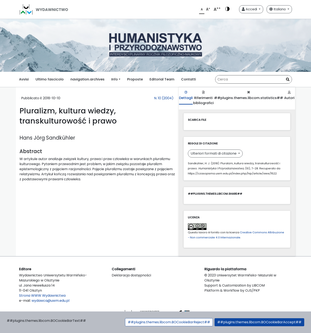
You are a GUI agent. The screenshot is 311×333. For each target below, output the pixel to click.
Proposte (135, 79)
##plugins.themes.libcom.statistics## (248, 95)
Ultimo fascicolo (50, 79)
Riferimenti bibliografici (203, 98)
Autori (289, 95)
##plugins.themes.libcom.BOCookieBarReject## (169, 322)
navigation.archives (87, 79)
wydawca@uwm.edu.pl (50, 300)
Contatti (188, 79)
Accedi (250, 9)
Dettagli (186, 95)
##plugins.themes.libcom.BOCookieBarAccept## (259, 322)
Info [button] (114, 79)
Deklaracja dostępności (131, 275)
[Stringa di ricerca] (253, 79)
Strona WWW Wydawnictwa (42, 295)
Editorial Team (162, 79)
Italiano (278, 9)
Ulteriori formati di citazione (214, 153)
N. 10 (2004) (163, 98)
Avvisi (24, 79)
